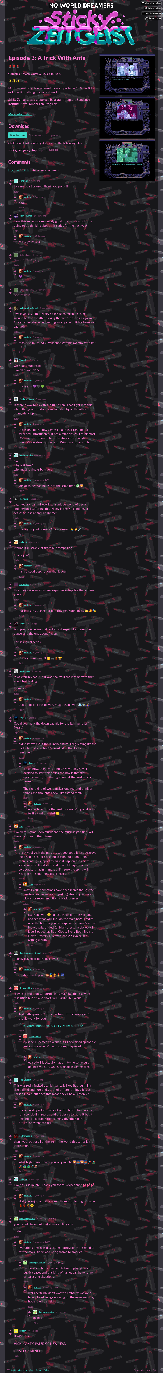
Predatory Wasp (26, 399)
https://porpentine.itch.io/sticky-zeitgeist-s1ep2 (51, 1025)
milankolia (24, 584)
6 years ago (32, 717)
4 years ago (39, 455)
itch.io (13, 1370)
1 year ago (37, 255)
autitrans (23, 181)
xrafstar (28, 197)
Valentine (23, 360)
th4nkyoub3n (25, 988)
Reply (16, 191)
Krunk (22, 623)
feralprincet (24, 671)
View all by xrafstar (26, 1370)
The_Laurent (25, 1079)
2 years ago (41, 289)
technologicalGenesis (29, 308)
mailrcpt (23, 542)
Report (39, 1370)
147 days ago (40, 215)
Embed (47, 1370)
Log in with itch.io (20, 170)
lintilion (22, 1330)
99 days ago (34, 181)
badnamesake (25, 1136)
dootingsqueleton (27, 1218)
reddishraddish (26, 455)
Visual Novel (146, 1370)
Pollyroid (23, 1179)
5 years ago (32, 623)
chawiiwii (23, 499)
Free (154, 1370)
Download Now (17, 135)
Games (136, 1370)
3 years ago (41, 399)
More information (21, 114)
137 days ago (39, 236)
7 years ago (39, 1136)
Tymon (22, 717)
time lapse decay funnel (30, 953)
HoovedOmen (25, 215)
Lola (21, 826)
